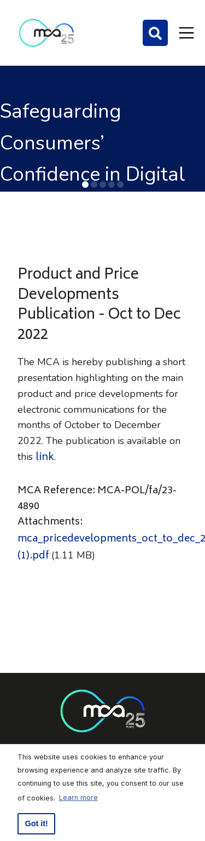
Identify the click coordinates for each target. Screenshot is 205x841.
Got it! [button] (36, 823)
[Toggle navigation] (186, 33)
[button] (85, 184)
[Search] (155, 33)
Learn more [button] (78, 797)
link (45, 457)
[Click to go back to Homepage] (46, 33)
